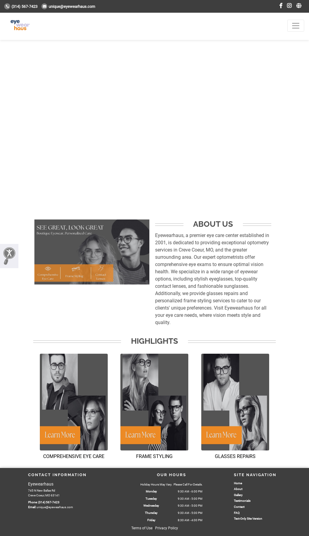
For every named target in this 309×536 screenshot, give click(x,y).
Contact (239, 507)
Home (238, 483)
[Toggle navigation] (295, 26)
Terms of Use (141, 528)
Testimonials (242, 501)
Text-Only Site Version (248, 519)
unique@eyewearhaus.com (68, 6)
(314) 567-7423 (20, 6)
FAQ (237, 513)
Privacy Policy (166, 528)
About (238, 489)
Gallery (238, 495)
